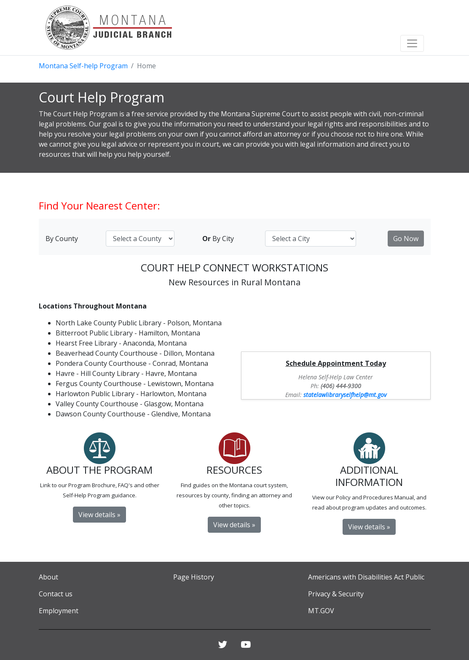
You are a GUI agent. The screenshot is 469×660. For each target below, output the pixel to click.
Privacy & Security (336, 593)
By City (218, 238)
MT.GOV (321, 610)
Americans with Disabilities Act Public (366, 577)
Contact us (55, 593)
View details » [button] (99, 514)
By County (62, 238)
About (48, 577)
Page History (193, 577)
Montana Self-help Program (83, 65)
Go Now (405, 238)
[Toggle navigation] (412, 43)
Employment (58, 610)
